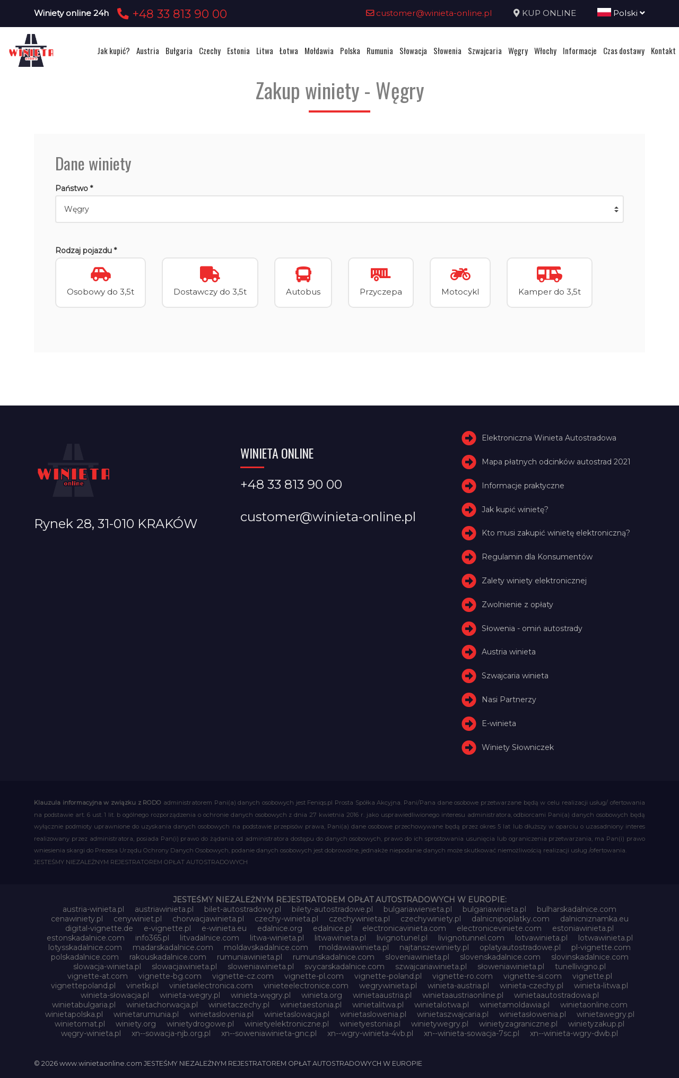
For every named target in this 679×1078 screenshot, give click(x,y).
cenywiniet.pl (138, 919)
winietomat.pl (80, 1024)
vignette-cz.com (243, 976)
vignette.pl (592, 976)
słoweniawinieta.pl (510, 966)
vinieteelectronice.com (306, 985)
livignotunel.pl (402, 938)
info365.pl (152, 938)
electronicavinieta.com (404, 928)
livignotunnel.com (471, 938)
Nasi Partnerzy (509, 699)
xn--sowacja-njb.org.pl (171, 1033)
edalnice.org (279, 928)
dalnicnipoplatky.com (511, 919)
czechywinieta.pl (359, 919)
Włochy (545, 50)
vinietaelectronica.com (211, 985)
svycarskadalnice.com (344, 966)
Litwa (264, 50)
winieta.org (321, 995)
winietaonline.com (594, 1005)
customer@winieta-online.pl (429, 13)
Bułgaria (179, 50)
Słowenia (447, 50)
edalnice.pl (332, 928)
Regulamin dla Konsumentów (537, 557)
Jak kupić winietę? (515, 509)
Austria (147, 50)
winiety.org (136, 1024)
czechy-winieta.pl (286, 919)
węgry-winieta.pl (91, 1033)
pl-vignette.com (601, 947)
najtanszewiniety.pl (434, 947)
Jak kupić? (113, 50)
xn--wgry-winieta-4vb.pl (370, 1033)
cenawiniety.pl (77, 919)
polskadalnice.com (85, 957)
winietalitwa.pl (378, 1005)
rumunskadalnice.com (334, 957)
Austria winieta (509, 652)
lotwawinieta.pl (605, 938)
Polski (621, 13)
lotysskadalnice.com (85, 947)
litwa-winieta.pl (277, 938)
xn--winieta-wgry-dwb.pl (574, 1033)
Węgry (518, 50)
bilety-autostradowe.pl (332, 909)
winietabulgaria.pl (84, 1005)
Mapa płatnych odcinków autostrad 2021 (556, 462)
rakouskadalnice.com (167, 957)
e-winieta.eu (224, 928)
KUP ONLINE (549, 13)
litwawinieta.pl (340, 938)
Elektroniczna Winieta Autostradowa (549, 438)
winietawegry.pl (605, 1014)
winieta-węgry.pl (261, 995)
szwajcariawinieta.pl (431, 966)
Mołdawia (319, 50)
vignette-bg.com (170, 976)
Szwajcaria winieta (515, 675)
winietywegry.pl (439, 1024)
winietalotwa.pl (441, 1005)
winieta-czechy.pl (531, 985)
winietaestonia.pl (311, 1005)
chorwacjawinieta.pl (208, 919)
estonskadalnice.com (86, 938)
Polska (350, 50)
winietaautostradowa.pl (556, 995)
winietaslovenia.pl (221, 1014)
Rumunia (380, 50)
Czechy (210, 50)
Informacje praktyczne (523, 485)
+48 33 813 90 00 (170, 14)
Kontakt (663, 50)
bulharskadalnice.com (576, 909)
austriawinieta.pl (164, 909)
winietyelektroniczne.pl (287, 1024)
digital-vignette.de (99, 928)
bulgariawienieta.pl (418, 909)
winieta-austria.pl (458, 985)
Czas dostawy (624, 50)
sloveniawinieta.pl (417, 957)
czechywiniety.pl (431, 919)
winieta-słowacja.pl (115, 995)
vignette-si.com (532, 976)
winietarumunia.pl (146, 1014)
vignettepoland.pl (83, 985)
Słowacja (413, 50)
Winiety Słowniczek (518, 747)
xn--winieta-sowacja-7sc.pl (471, 1033)
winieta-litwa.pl (601, 985)
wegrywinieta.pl (388, 985)
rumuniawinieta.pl (249, 957)
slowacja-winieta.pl (107, 966)
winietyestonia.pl (370, 1024)
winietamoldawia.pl (515, 1005)
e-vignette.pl (167, 928)
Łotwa (289, 50)
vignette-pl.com (314, 976)
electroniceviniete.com (499, 928)
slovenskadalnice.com (500, 957)
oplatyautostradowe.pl (520, 947)
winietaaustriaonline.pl (462, 995)
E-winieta (499, 723)
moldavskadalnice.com (266, 947)
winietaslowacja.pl (296, 1014)
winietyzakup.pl (596, 1024)
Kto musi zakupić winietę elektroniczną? (556, 533)
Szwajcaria (485, 50)
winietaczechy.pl (238, 1005)
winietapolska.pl (74, 1014)
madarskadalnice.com (173, 947)
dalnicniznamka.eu (594, 919)
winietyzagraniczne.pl (518, 1024)
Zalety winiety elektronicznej (534, 580)
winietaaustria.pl (382, 995)
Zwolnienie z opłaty (517, 604)
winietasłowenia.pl (532, 1014)
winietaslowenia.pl (373, 1014)
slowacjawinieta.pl (184, 966)
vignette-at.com (97, 976)
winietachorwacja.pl (162, 1005)
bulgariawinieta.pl (494, 909)
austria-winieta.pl (93, 909)
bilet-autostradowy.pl (242, 909)
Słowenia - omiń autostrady (532, 628)
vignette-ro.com (462, 976)
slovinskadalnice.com (590, 957)
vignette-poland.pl (388, 976)
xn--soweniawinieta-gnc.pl (269, 1033)
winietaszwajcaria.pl (453, 1014)
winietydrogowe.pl (200, 1024)
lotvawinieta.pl (541, 938)
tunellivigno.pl (580, 966)
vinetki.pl (142, 985)
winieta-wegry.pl (190, 995)
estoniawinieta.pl (583, 928)
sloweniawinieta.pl (261, 966)
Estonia (238, 50)
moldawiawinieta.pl (354, 947)
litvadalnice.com (209, 938)
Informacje (580, 50)
